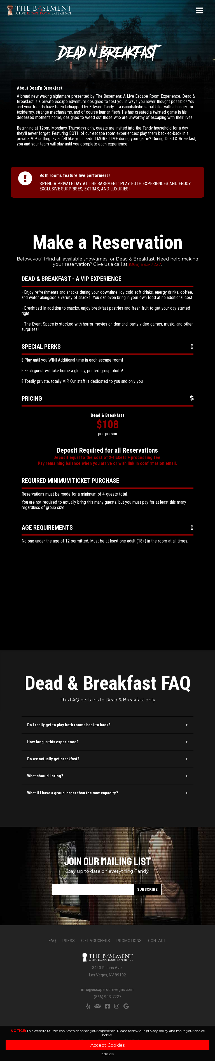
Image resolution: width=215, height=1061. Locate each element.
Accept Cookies (107, 1045)
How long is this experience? (53, 741)
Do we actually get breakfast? (53, 758)
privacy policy (157, 1031)
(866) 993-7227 (145, 264)
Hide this (107, 1053)
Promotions (129, 940)
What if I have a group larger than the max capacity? (72, 792)
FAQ (52, 940)
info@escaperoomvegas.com (107, 989)
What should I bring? (45, 775)
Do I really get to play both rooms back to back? (69, 724)
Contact (157, 940)
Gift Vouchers (95, 940)
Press (68, 940)
